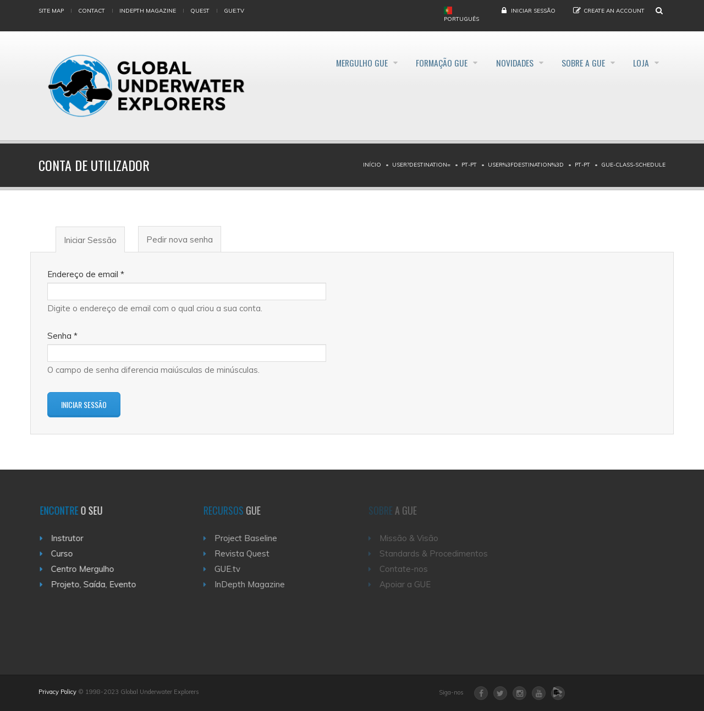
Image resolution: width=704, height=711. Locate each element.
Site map (51, 10)
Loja (640, 62)
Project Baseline (252, 538)
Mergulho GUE (336, 62)
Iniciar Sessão (533, 10)
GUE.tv (233, 569)
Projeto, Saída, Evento (98, 584)
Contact (91, 10)
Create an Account (614, 10)
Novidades (502, 62)
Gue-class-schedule (633, 164)
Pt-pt (469, 164)
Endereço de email (85, 274)
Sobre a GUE (577, 62)
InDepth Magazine (147, 10)
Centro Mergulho (87, 569)
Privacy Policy (57, 692)
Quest (200, 10)
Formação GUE (422, 62)
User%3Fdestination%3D (526, 164)
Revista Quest (248, 553)
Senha (62, 335)
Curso (67, 553)
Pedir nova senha (179, 239)
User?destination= (421, 164)
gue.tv (234, 10)
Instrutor (72, 538)
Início (372, 164)
